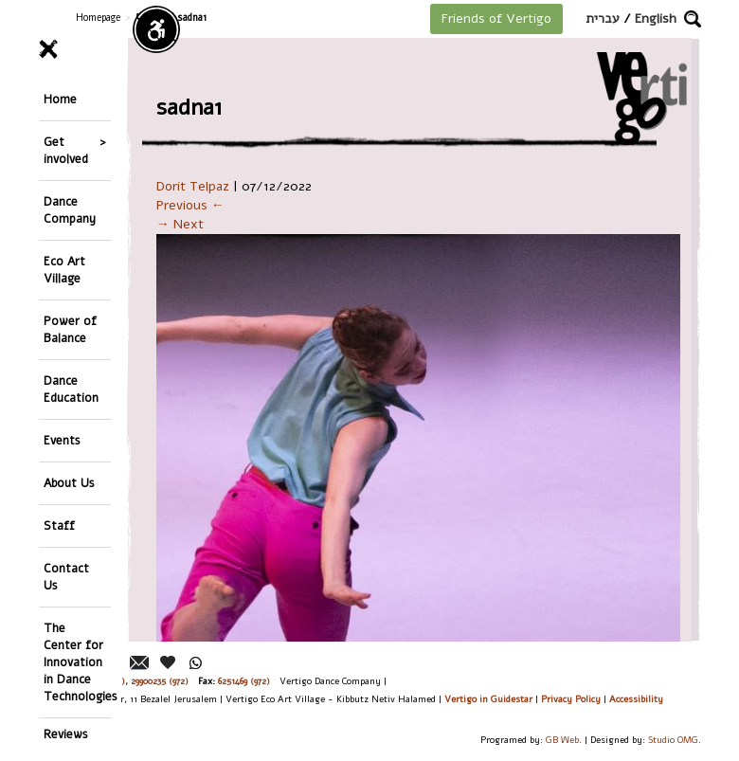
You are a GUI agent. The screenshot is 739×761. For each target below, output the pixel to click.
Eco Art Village (64, 269)
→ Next (180, 224)
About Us (69, 483)
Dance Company (70, 209)
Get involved (66, 150)
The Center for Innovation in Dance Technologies (77, 662)
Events (62, 440)
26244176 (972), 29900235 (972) (128, 681)
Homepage (98, 17)
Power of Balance (70, 329)
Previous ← (190, 205)
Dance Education (71, 389)
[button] (692, 18)
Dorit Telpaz (192, 186)
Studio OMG (673, 740)
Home (60, 99)
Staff (59, 525)
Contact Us (66, 576)
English (655, 18)
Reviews (66, 734)
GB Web (562, 740)
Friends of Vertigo (496, 18)
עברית (603, 18)
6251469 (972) (244, 681)
